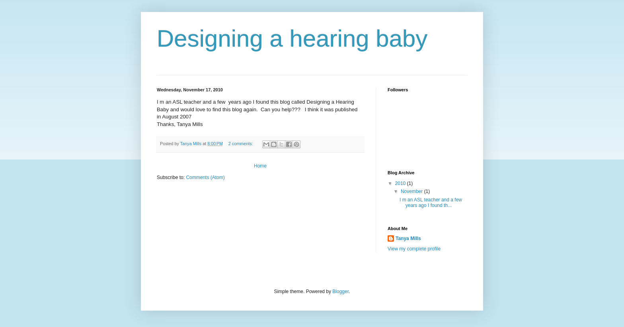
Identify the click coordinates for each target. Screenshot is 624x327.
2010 (401, 183)
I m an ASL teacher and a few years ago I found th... (431, 202)
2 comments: (241, 143)
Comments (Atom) (205, 177)
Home (260, 166)
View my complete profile (414, 249)
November (412, 191)
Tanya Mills (408, 238)
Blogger (340, 291)
